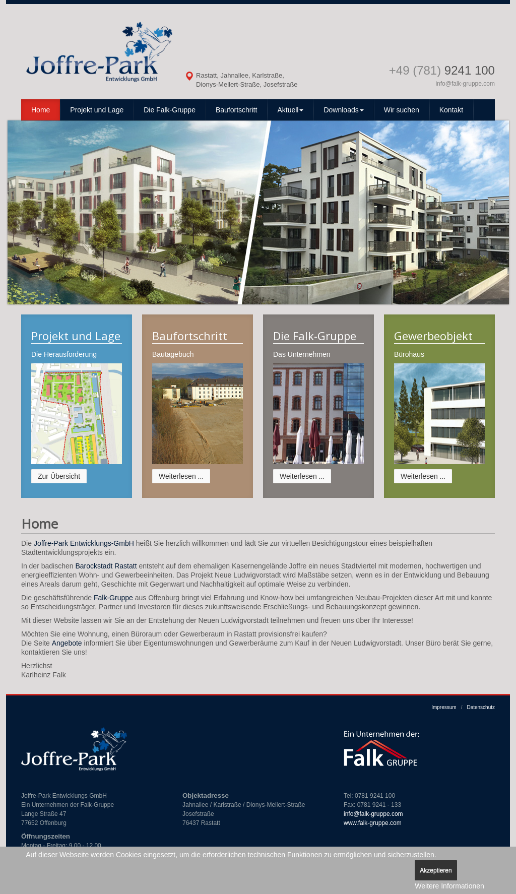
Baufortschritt (236, 110)
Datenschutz (481, 707)
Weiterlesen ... (181, 476)
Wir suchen (401, 110)
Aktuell (290, 110)
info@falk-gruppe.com (465, 83)
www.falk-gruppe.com (373, 822)
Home (40, 110)
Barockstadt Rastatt (106, 566)
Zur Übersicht (59, 476)
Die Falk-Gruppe (170, 110)
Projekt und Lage (96, 110)
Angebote (67, 643)
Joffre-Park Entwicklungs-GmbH (84, 543)
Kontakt (451, 110)
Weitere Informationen (449, 886)
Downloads (343, 110)
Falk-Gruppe (113, 598)
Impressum (443, 707)
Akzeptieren (436, 870)
